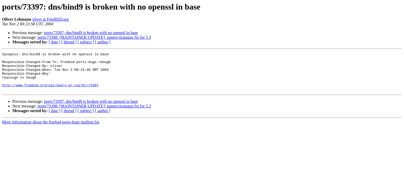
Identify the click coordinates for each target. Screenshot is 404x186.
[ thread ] (69, 42)
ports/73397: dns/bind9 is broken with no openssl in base (91, 32)
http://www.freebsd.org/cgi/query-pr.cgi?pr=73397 (50, 92)
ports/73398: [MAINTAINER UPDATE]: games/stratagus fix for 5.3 (94, 37)
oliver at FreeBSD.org (50, 19)
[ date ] (54, 42)
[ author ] (103, 42)
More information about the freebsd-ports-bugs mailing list (50, 130)
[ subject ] (86, 42)
